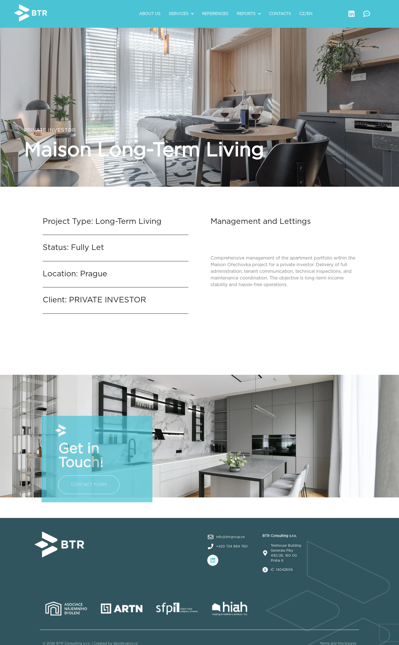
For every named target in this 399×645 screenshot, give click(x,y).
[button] (181, 14)
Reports (249, 14)
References (215, 14)
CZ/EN (305, 14)
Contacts (280, 14)
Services (181, 14)
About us (149, 14)
